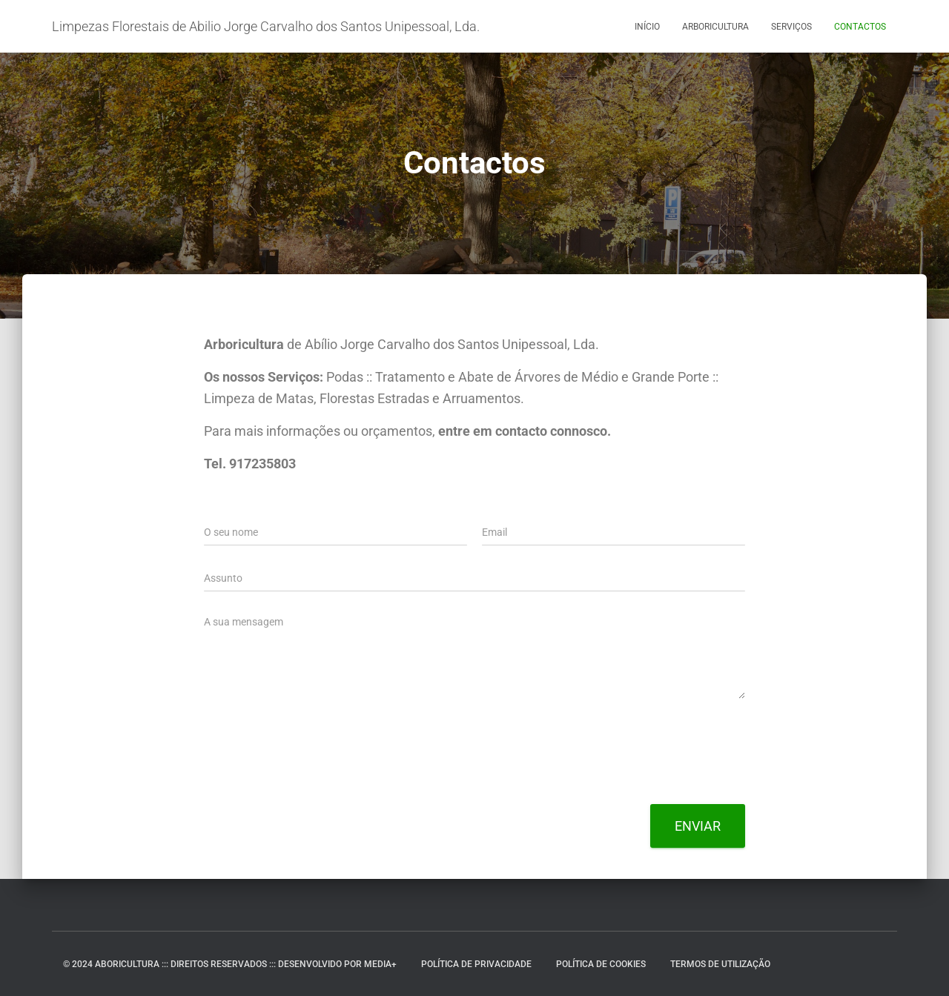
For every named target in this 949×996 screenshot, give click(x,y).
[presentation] (316, 779)
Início (647, 26)
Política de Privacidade (476, 964)
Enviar (698, 826)
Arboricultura (715, 26)
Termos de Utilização (720, 964)
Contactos (860, 26)
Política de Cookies (601, 964)
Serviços (791, 26)
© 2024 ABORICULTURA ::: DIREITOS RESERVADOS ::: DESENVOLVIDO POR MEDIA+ (230, 964)
